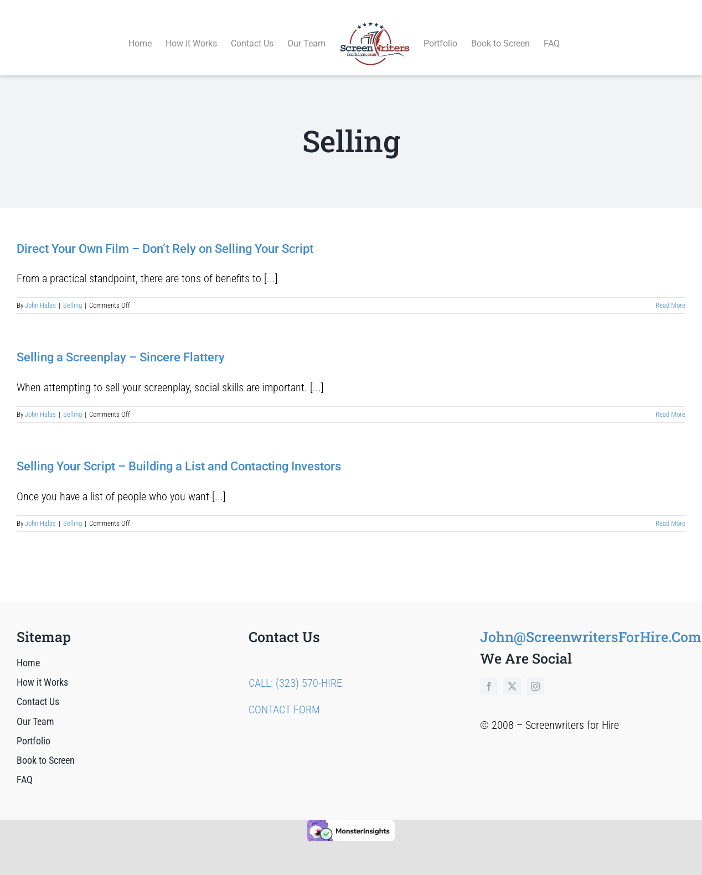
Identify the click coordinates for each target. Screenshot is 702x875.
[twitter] (512, 673)
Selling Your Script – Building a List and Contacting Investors (179, 454)
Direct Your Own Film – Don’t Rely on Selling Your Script (165, 236)
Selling (72, 293)
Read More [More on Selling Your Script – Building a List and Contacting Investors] (670, 510)
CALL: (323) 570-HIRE (295, 670)
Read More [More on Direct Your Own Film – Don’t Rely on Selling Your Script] (670, 293)
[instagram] (535, 673)
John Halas (40, 293)
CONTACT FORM (284, 696)
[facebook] (489, 673)
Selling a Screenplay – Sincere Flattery (121, 345)
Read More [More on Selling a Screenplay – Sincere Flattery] (670, 401)
